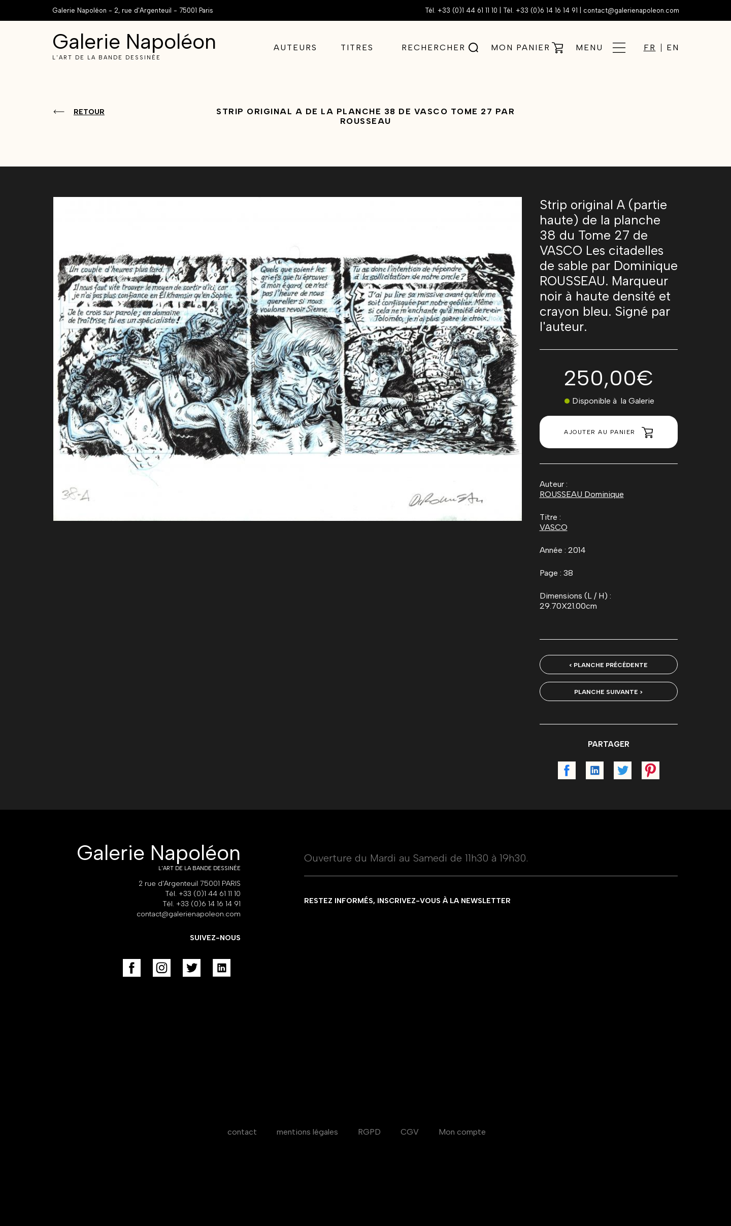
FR (650, 48)
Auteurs (295, 47)
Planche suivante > (608, 691)
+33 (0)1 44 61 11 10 (467, 10)
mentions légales (307, 1132)
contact (242, 1132)
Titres (357, 47)
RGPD (369, 1132)
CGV (410, 1132)
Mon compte (462, 1132)
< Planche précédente (608, 665)
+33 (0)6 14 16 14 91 (547, 10)
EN (673, 48)
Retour (89, 112)
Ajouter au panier (608, 432)
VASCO (554, 527)
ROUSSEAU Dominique (582, 494)
